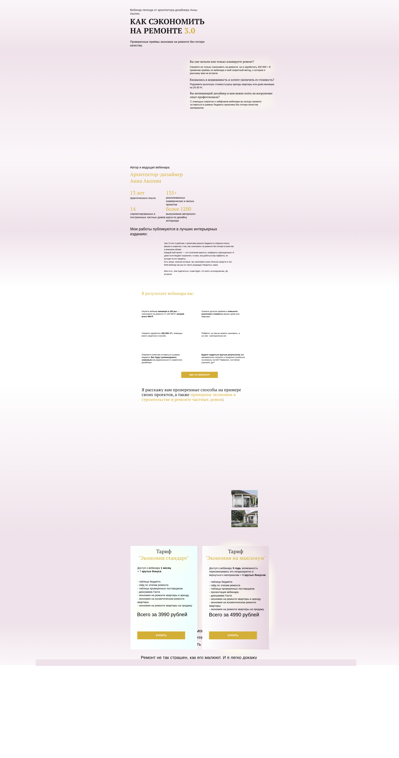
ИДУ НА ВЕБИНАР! (199, 375)
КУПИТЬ (161, 635)
